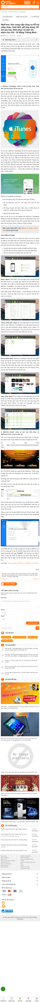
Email (3, 616)
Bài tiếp (35, 579)
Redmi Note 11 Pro (5, 862)
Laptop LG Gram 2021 (26, 856)
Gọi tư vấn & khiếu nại (20, 884)
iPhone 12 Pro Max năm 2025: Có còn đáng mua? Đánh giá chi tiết (19, 772)
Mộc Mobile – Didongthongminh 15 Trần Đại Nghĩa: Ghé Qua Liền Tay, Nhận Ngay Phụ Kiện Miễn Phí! (20, 707)
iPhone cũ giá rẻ (4, 857)
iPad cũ (22, 860)
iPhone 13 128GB (25, 857)
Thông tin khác (20, 877)
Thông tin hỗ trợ (20, 881)
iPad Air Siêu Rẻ (5, 867)
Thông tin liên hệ (20, 874)
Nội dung (4, 597)
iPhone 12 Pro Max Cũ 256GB (8, 860)
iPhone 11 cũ (4, 859)
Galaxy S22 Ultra (5, 865)
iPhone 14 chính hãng (6, 863)
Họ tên (3, 609)
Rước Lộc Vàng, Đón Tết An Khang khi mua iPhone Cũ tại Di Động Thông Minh (19, 794)
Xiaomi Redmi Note (25, 868)
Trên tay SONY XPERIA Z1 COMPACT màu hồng (23, 563)
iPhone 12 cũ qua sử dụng (27, 859)
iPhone (22, 865)
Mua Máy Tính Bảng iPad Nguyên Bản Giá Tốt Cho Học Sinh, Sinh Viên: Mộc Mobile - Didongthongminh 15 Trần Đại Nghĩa (19, 739)
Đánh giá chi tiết (21, 16)
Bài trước (5, 579)
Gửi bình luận (32, 623)
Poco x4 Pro (4, 856)
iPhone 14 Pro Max (25, 867)
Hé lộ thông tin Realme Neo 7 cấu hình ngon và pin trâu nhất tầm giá (19, 821)
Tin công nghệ (7, 16)
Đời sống (6, 20)
